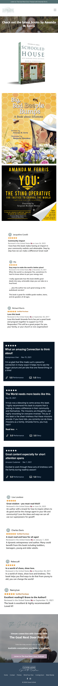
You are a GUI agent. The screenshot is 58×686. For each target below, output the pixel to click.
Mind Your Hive (28, 675)
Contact (12, 675)
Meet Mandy (50, 675)
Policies (19, 675)
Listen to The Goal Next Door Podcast (29, 656)
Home (6, 675)
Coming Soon (39, 675)
